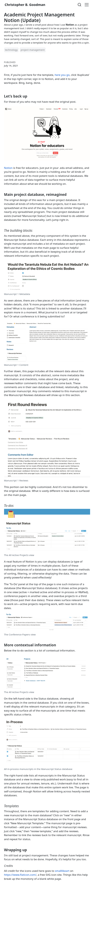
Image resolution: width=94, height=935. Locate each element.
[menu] (86, 4)
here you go (62, 75)
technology (11, 49)
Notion (8, 168)
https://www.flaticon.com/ (20, 874)
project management (33, 49)
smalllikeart (62, 871)
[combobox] (79, 4)
